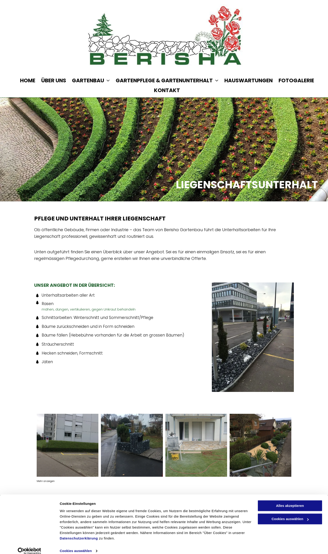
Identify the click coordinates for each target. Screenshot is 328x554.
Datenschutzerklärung (79, 532)
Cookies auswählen (76, 545)
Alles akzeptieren (290, 500)
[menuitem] (24, 80)
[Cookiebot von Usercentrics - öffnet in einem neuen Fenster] (29, 545)
